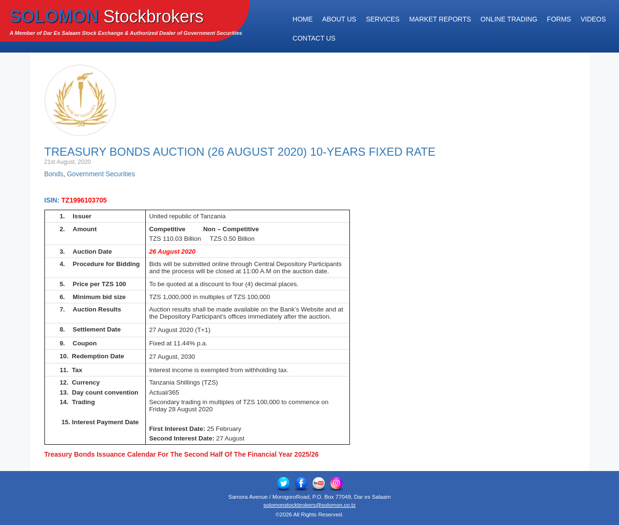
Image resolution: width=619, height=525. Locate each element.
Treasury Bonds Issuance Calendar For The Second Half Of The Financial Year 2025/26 (181, 454)
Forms (559, 19)
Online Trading (508, 19)
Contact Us (314, 38)
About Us (339, 19)
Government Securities (101, 174)
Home (303, 19)
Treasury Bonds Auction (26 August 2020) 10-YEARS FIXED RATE (239, 151)
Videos (593, 19)
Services (383, 19)
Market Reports (440, 19)
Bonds (54, 174)
